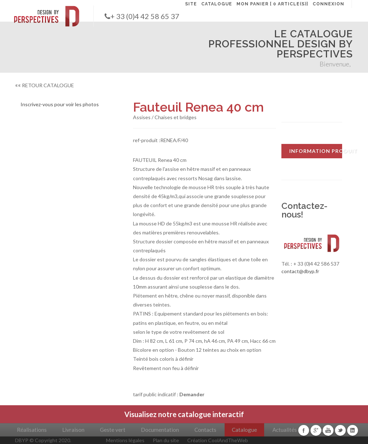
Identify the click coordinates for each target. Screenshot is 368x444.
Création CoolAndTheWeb (217, 440)
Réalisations (32, 429)
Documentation (160, 429)
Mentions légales (125, 440)
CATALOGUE (216, 3)
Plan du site (166, 440)
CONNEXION (328, 3)
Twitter (340, 430)
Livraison (73, 429)
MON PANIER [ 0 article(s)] (272, 3)
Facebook (303, 430)
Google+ (315, 430)
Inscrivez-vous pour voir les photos (59, 104)
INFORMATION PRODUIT (315, 151)
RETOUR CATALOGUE (44, 85)
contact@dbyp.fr (300, 271)
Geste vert (112, 429)
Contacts (205, 429)
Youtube (328, 430)
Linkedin (352, 430)
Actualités (284, 429)
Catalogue (244, 429)
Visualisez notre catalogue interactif (184, 414)
